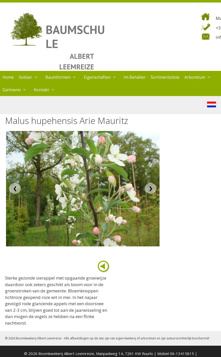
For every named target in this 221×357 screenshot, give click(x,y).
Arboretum (200, 77)
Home (8, 77)
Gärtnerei (17, 89)
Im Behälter (135, 77)
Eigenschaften (102, 77)
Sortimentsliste (165, 77)
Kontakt (47, 89)
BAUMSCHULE (75, 36)
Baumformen (63, 77)
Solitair (31, 77)
